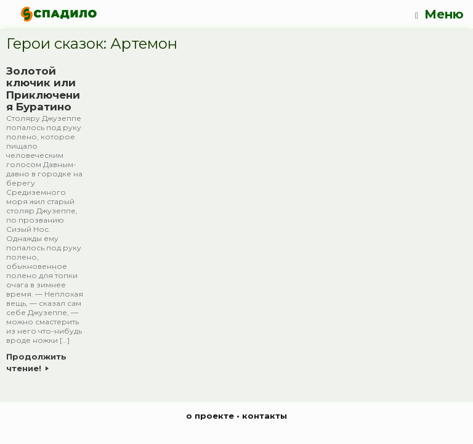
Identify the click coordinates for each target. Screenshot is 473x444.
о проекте (210, 416)
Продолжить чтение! (36, 363)
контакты (264, 416)
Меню (439, 14)
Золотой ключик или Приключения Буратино (43, 89)
